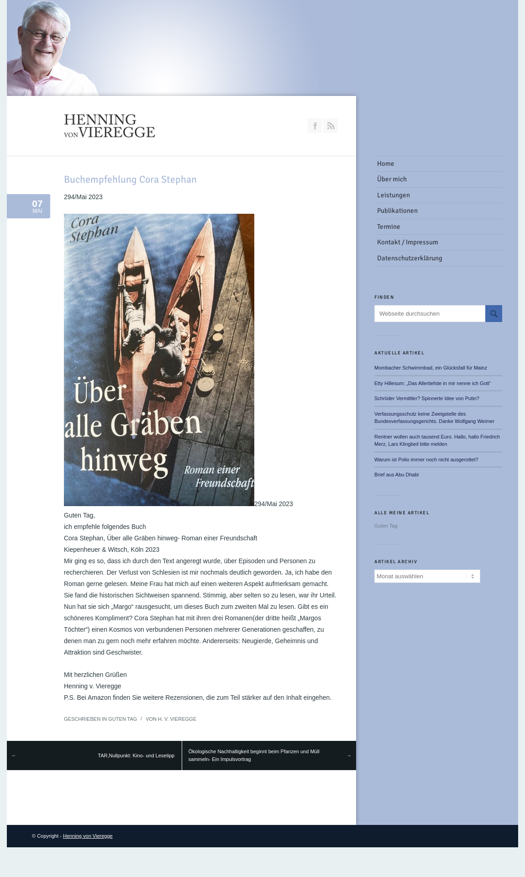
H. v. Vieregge (177, 719)
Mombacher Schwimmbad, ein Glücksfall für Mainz (430, 367)
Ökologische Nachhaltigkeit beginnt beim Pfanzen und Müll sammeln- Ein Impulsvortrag (254, 755)
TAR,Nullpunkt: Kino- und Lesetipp (136, 755)
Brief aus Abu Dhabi (396, 474)
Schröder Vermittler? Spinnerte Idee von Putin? (426, 398)
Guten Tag (122, 719)
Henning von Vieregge (88, 836)
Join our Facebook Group (314, 125)
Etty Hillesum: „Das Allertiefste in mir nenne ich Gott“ (432, 383)
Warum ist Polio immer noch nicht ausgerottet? (426, 459)
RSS (330, 125)
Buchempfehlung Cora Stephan (130, 179)
